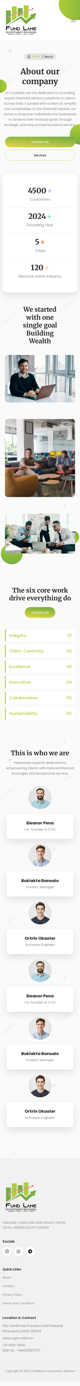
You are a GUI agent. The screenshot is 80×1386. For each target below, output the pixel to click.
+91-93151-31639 (13, 1345)
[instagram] (7, 1251)
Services (40, 155)
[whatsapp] (18, 1251)
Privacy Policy (12, 1294)
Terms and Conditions (18, 1303)
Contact (8, 1286)
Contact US (40, 142)
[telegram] (30, 1251)
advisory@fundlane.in (17, 1338)
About (6, 1277)
